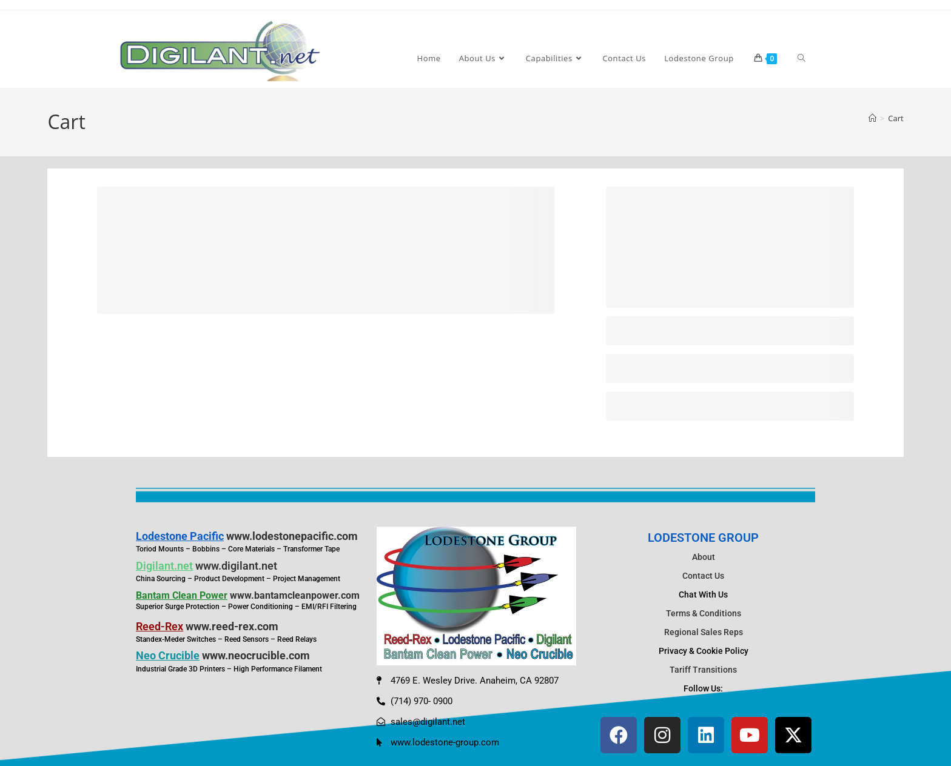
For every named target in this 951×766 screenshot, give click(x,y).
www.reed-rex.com (232, 626)
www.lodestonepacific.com (292, 536)
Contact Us (703, 576)
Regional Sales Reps (703, 632)
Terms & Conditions (703, 613)
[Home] (872, 118)
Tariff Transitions (703, 669)
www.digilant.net (236, 565)
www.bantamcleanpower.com (295, 595)
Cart (895, 118)
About (703, 557)
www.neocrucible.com (256, 655)
